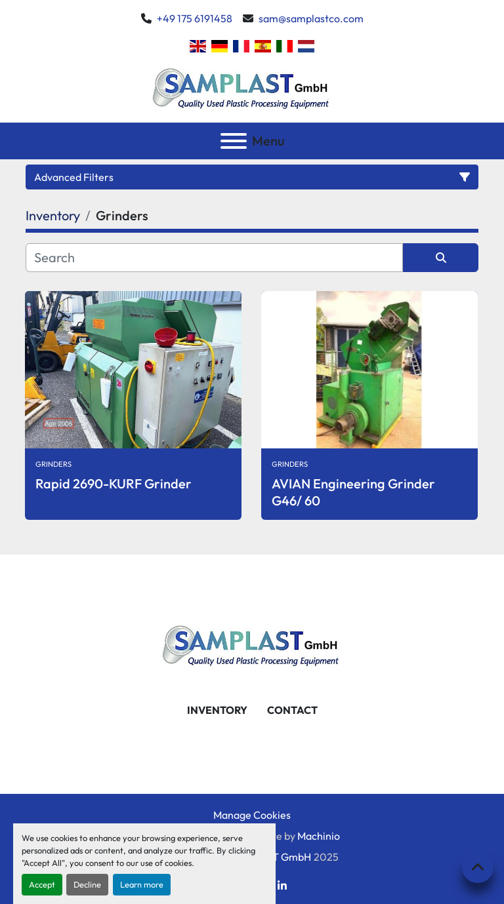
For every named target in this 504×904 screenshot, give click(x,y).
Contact (292, 710)
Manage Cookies (252, 814)
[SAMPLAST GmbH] (252, 643)
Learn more (141, 884)
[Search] (214, 257)
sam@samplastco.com (311, 18)
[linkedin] (282, 886)
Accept (42, 884)
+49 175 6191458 (194, 18)
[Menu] (233, 141)
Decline (87, 884)
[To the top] (478, 867)
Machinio (318, 835)
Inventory (217, 710)
